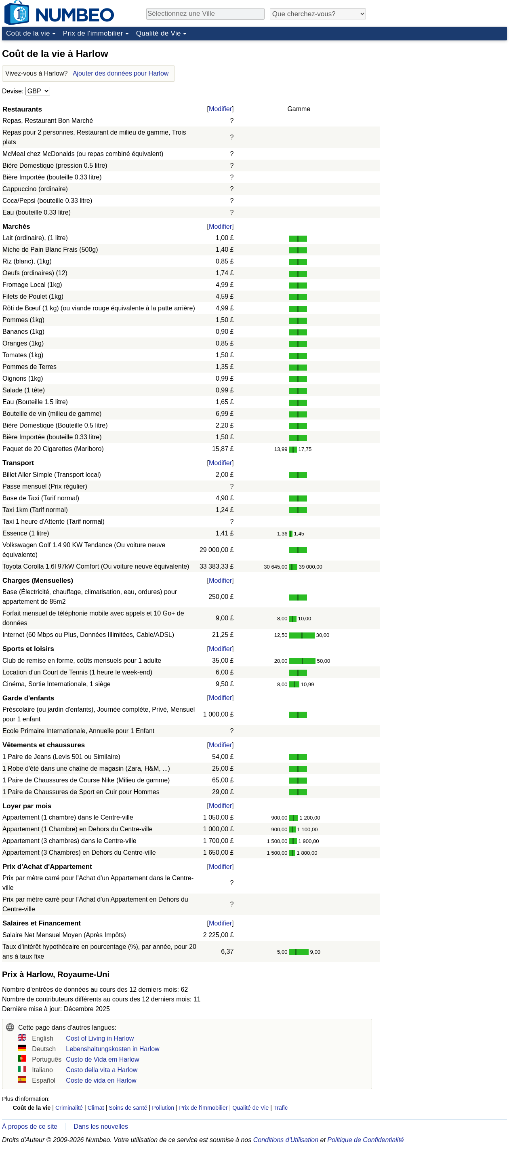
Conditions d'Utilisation (285, 1139)
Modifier (220, 108)
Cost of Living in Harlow (100, 1038)
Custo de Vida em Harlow (102, 1059)
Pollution (163, 1107)
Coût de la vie (28, 33)
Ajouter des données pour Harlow (120, 73)
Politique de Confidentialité (365, 1139)
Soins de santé (128, 1107)
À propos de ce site (29, 1126)
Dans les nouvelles (101, 1126)
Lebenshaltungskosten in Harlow (112, 1048)
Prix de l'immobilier (93, 33)
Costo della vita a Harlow (101, 1069)
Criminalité (69, 1107)
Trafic (280, 1107)
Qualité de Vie (158, 33)
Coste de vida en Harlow (101, 1080)
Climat (96, 1107)
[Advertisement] (446, 94)
